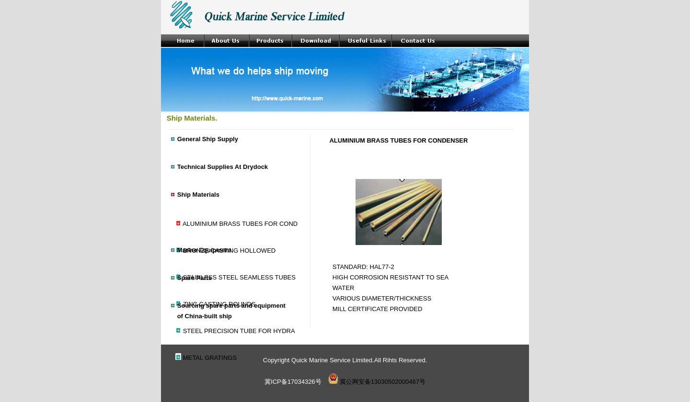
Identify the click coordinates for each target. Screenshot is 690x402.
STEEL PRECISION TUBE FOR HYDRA (239, 331)
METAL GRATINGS (210, 357)
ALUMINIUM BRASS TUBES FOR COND (240, 223)
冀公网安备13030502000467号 (377, 381)
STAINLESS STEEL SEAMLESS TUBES (239, 277)
